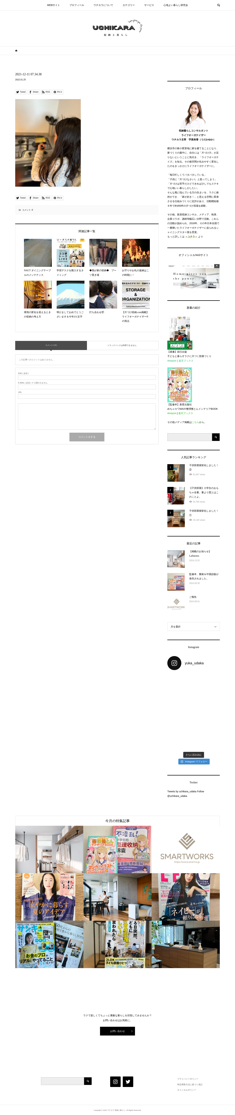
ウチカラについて (103, 5)
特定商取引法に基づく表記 (189, 1084)
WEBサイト (53, 5)
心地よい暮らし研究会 (175, 5)
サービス (149, 5)
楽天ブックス (186, 360)
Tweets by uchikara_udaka (181, 791)
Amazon (171, 360)
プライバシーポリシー (187, 1079)
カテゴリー (129, 5)
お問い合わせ (117, 1031)
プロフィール (76, 5)
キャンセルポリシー (186, 1090)
